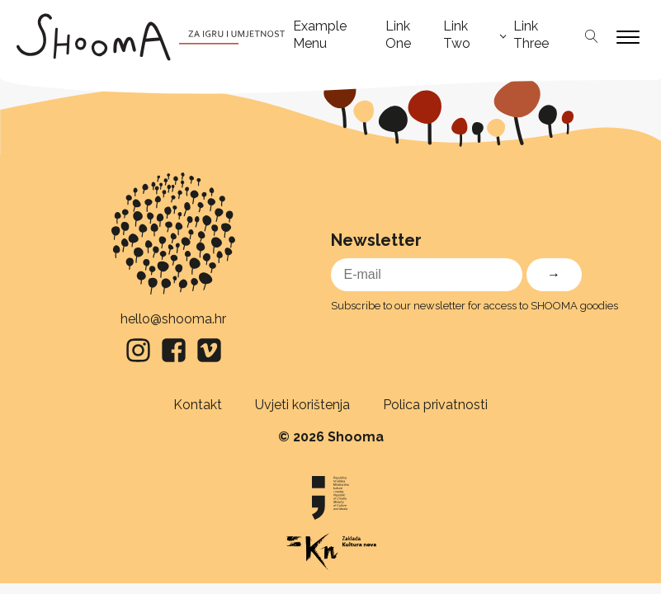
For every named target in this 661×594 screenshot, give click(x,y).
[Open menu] (627, 37)
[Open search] (591, 37)
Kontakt (197, 404)
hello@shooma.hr (173, 319)
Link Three (531, 34)
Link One (398, 34)
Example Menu (320, 34)
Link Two (456, 34)
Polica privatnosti (435, 404)
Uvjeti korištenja (302, 404)
